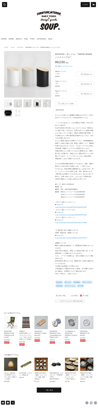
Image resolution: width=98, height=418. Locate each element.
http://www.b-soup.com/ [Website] (95, 402)
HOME (4, 39)
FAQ (26, 39)
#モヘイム (68, 282)
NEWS (11, 39)
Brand (13, 47)
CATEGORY (41, 39)
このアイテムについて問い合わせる (71, 301)
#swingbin (77, 282)
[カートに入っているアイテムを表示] (93, 4)
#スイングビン (87, 282)
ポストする (61, 295)
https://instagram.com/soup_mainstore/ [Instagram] (91, 402)
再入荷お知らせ (86, 74)
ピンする (85, 295)
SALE (50, 39)
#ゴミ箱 (80, 286)
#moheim (59, 282)
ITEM (32, 39)
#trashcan (59, 286)
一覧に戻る (49, 390)
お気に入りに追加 (67, 103)
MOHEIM (20, 47)
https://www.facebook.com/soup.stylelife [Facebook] (86, 402)
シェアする (74, 295)
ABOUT (19, 39)
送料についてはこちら (65, 66)
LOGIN (85, 4)
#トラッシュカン (70, 286)
